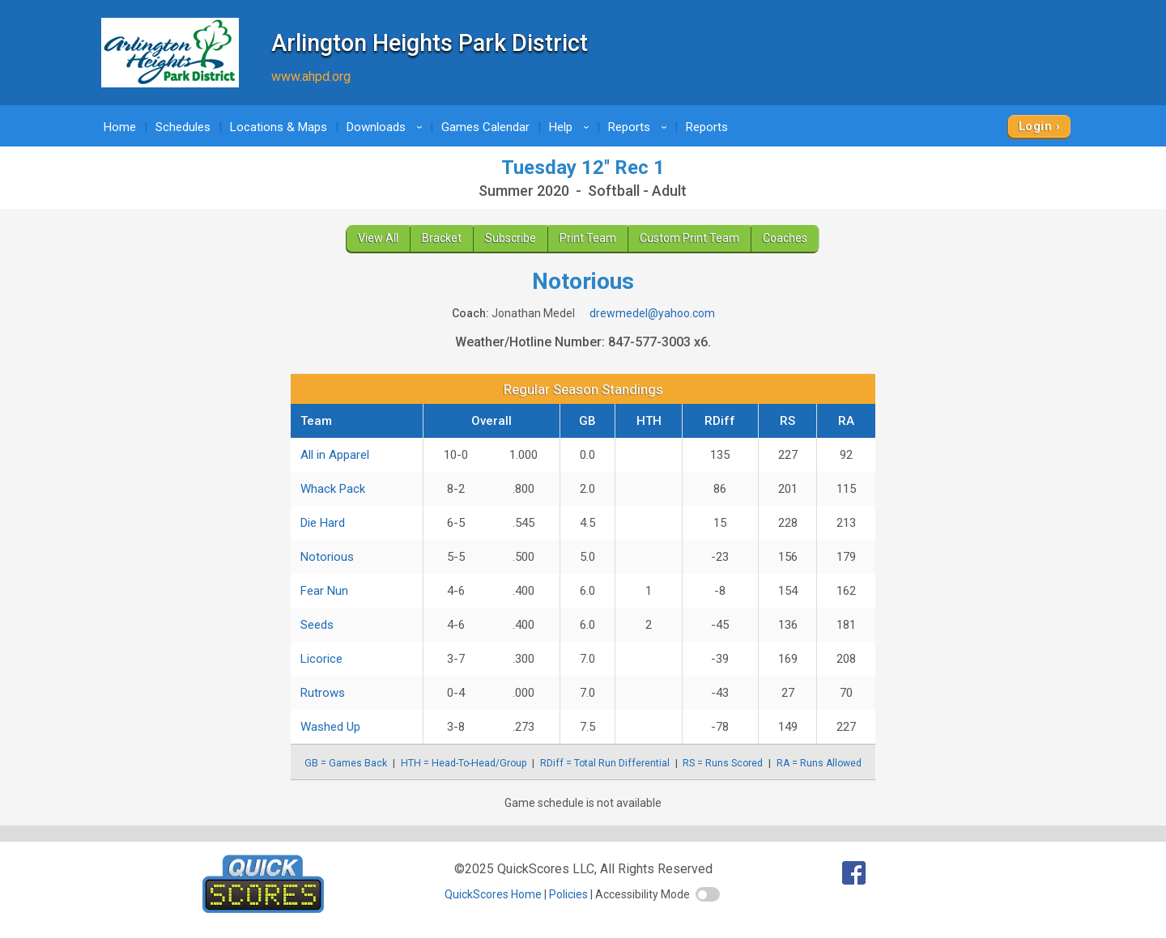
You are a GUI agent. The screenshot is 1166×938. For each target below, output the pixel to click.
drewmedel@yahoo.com (652, 313)
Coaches (785, 237)
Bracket (442, 237)
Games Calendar (485, 127)
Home (120, 127)
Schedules (183, 127)
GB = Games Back (345, 763)
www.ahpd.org (311, 76)
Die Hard (322, 523)
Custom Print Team (689, 237)
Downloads (387, 127)
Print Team (588, 237)
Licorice (321, 659)
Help (571, 127)
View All (378, 237)
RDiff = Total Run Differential (605, 763)
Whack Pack (332, 489)
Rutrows (322, 692)
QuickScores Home (493, 894)
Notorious (327, 557)
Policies (568, 894)
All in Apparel (334, 455)
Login (1035, 126)
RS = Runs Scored (723, 763)
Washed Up (330, 726)
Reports (640, 127)
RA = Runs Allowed (819, 763)
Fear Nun (324, 591)
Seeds (317, 625)
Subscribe (510, 237)
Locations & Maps (278, 127)
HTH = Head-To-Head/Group (464, 763)
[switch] (708, 894)
